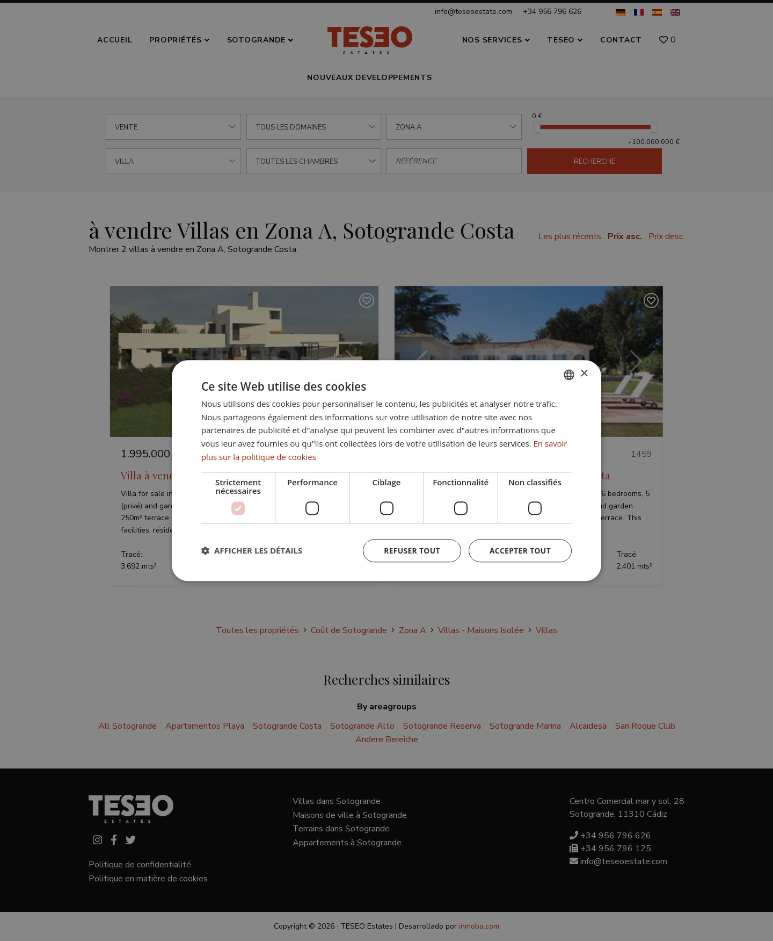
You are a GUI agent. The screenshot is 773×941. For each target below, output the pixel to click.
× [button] (584, 374)
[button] (251, 551)
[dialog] (386, 470)
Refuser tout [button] (410, 550)
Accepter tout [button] (519, 550)
